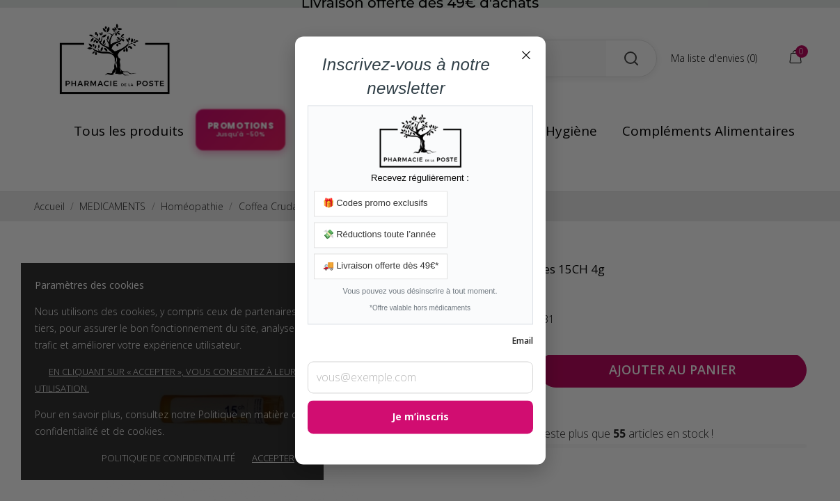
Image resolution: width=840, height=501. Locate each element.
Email (522, 341)
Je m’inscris (420, 417)
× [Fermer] (526, 54)
